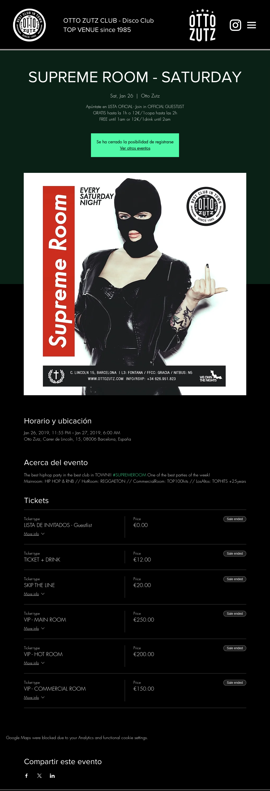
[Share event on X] (39, 776)
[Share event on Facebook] (26, 776)
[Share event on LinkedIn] (52, 776)
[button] (251, 25)
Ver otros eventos (135, 148)
